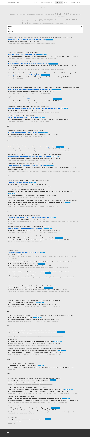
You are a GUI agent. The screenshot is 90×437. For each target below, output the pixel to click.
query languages (19, 413)
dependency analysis (52, 393)
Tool (58, 23)
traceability (42, 197)
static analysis (55, 23)
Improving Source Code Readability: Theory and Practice (23, 132)
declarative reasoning (41, 393)
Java (65, 412)
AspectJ (22, 14)
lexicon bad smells (51, 16)
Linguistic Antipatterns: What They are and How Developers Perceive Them (28, 217)
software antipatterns (42, 291)
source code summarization (47, 23)
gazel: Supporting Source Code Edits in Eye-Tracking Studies (24, 75)
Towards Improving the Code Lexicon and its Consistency (23, 252)
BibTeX (19, 43)
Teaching (72, 2)
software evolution (41, 321)
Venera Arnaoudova (13, 2)
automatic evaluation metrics (27, 69)
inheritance (49, 186)
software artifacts (45, 160)
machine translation (48, 69)
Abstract (10, 43)
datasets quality (20, 197)
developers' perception (50, 14)
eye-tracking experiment (31, 79)
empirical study (63, 13)
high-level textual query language (44, 412)
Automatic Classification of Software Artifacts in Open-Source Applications (29, 156)
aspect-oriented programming (15, 14)
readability (30, 136)
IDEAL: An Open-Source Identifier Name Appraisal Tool (23, 54)
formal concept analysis (34, 16)
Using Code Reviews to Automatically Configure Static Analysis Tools (27, 39)
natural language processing (22, 20)
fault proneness (27, 16)
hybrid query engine (59, 412)
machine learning (71, 16)
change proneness (31, 14)
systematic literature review (31, 197)
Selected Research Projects (46, 2)
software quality (45, 345)
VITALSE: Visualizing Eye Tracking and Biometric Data (22, 117)
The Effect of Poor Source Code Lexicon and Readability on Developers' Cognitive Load (31, 147)
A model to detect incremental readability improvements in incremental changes (30, 99)
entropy (74, 14)
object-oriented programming (33, 20)
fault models (15, 16)
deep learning (43, 14)
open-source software (34, 160)
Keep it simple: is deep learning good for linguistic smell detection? (26, 165)
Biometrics (26, 14)
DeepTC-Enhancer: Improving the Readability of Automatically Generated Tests (30, 89)
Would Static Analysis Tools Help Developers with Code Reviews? (25, 228)
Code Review (38, 14)
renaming (64, 20)
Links (14, 43)
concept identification (26, 277)
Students (79, 2)
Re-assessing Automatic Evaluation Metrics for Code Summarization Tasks (28, 63)
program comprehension (48, 20)
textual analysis (65, 291)
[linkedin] (8, 433)
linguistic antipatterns (61, 17)
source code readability (36, 23)
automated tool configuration (32, 43)
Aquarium (18, 402)
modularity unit (41, 402)
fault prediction (21, 16)
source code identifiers (50, 58)
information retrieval (43, 16)
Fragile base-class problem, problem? (18, 182)
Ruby (68, 402)
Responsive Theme (78, 432)
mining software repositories (42, 232)
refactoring (60, 20)
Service (66, 2)
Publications (59, 2)
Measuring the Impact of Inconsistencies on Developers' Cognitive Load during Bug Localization (34, 108)
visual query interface (64, 23)
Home (35, 2)
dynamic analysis (37, 277)
